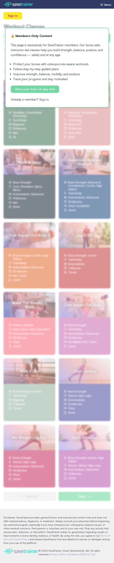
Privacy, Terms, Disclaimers (66, 554)
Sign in (44, 100)
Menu (105, 4)
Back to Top (90, 554)
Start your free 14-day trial (35, 89)
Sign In (13, 16)
